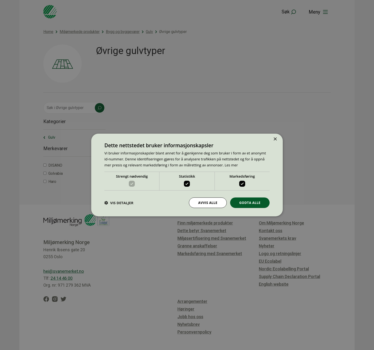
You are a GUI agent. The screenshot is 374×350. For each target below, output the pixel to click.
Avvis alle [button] (207, 202)
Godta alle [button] (250, 202)
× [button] (275, 139)
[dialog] (187, 175)
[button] (118, 203)
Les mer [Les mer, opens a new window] (231, 164)
